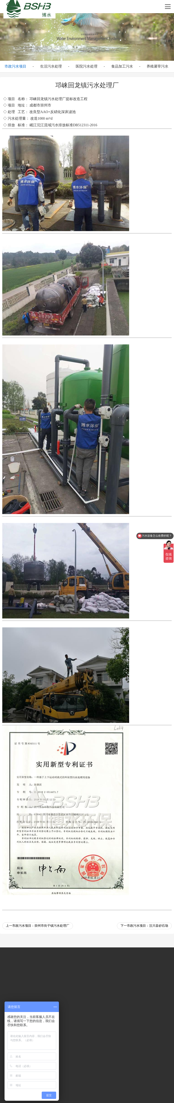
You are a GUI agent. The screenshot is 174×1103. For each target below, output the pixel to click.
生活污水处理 (51, 66)
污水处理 (55, 99)
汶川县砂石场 (158, 925)
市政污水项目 (15, 66)
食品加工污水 (122, 66)
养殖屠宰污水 (157, 66)
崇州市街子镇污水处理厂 (51, 925)
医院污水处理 (86, 66)
